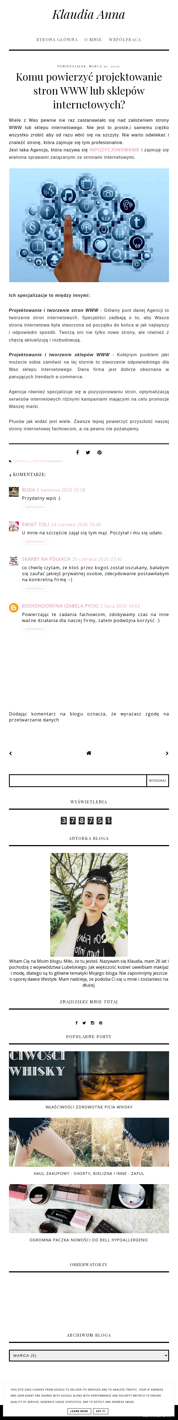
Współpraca (125, 39)
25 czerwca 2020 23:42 (97, 559)
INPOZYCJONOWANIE (115, 150)
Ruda (28, 490)
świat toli (35, 525)
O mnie (94, 39)
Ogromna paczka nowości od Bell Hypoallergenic (89, 1239)
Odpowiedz (35, 507)
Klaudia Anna (88, 13)
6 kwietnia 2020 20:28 (61, 490)
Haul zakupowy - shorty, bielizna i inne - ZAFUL (89, 1173)
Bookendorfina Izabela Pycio (60, 606)
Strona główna (57, 39)
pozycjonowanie (48, 461)
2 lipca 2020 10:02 (120, 606)
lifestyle (22, 461)
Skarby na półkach (46, 559)
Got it (100, 1411)
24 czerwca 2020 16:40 (76, 525)
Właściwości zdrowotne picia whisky (89, 1107)
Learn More (79, 1411)
